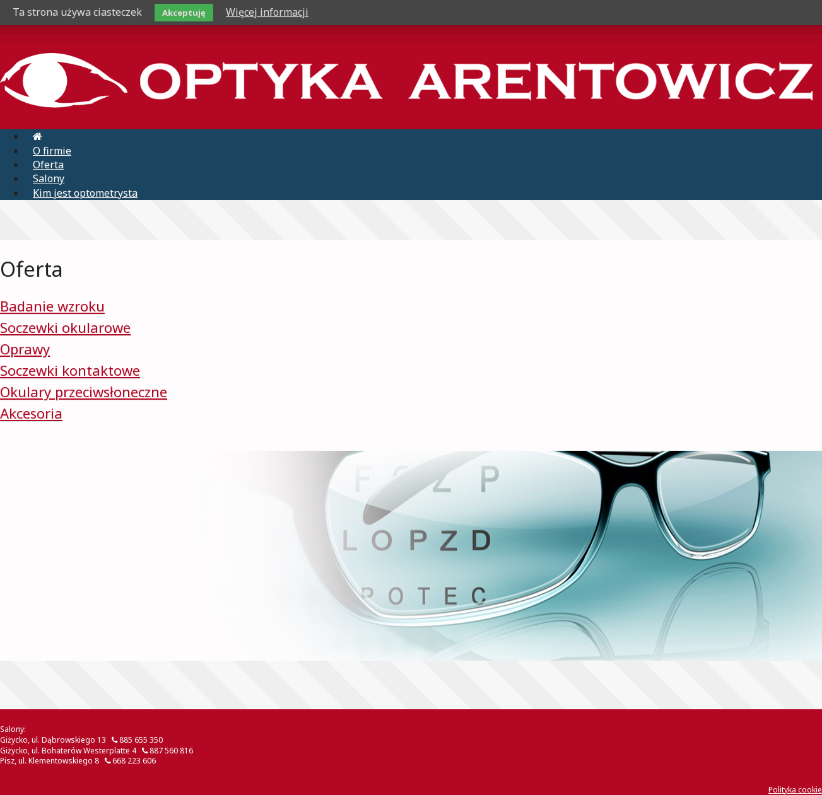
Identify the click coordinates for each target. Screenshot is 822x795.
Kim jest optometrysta (85, 193)
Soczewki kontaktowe (70, 370)
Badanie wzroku (52, 305)
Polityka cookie (795, 789)
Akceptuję (184, 12)
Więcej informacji (267, 12)
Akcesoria (31, 412)
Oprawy (25, 348)
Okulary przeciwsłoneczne (83, 391)
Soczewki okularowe (65, 327)
